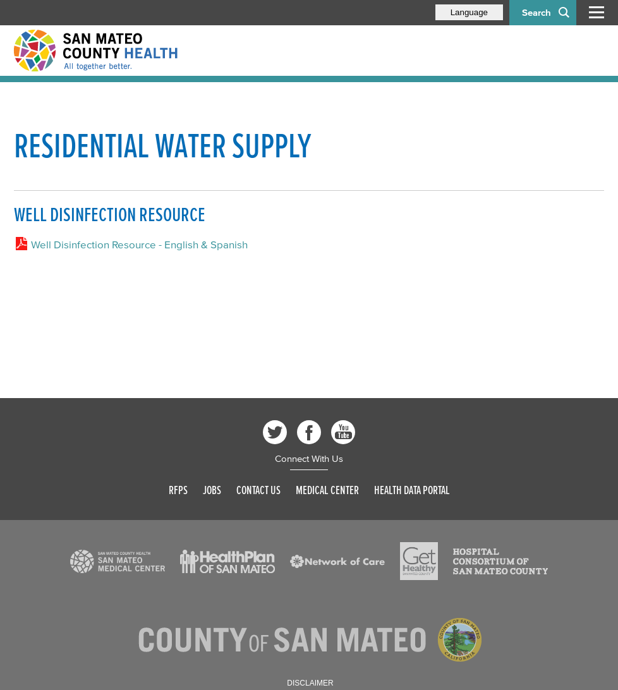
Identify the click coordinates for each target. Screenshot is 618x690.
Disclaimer (310, 683)
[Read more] (117, 562)
